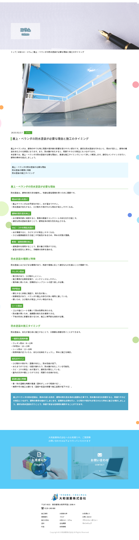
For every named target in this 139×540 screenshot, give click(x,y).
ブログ (62, 520)
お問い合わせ (87, 520)
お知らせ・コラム (25, 52)
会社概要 (63, 527)
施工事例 (44, 517)
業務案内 (44, 520)
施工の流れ (45, 524)
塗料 (42, 527)
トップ (13, 52)
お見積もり (86, 517)
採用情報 (63, 530)
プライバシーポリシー (90, 524)
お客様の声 (63, 517)
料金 (42, 530)
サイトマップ (87, 527)
